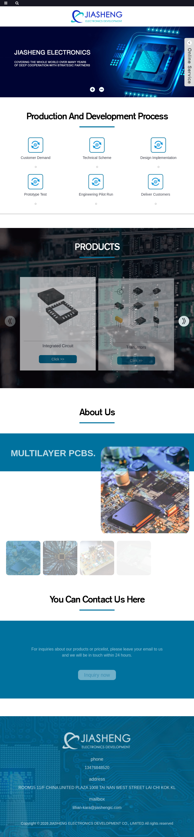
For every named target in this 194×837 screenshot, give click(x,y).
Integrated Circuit (57, 350)
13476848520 (97, 772)
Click (58, 364)
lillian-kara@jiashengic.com (97, 812)
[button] (92, 89)
